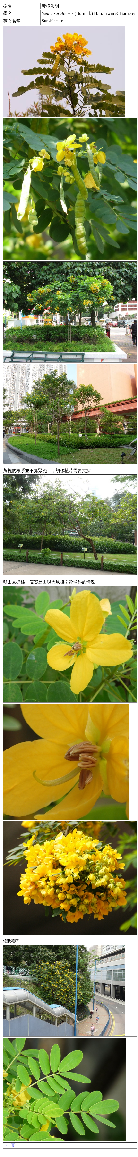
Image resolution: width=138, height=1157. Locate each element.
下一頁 (9, 1145)
